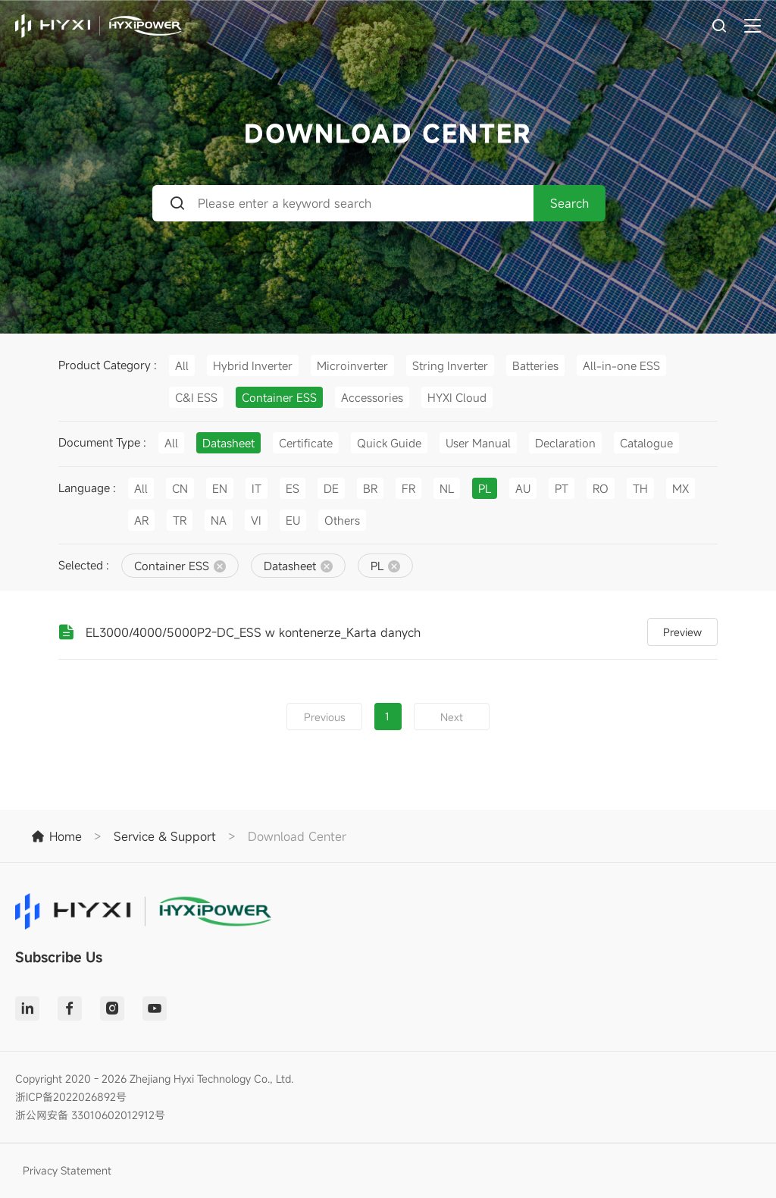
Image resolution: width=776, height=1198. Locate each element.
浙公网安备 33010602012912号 (90, 1115)
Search (569, 203)
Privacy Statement (67, 1170)
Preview (682, 632)
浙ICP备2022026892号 (71, 1097)
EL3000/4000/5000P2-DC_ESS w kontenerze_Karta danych (253, 632)
